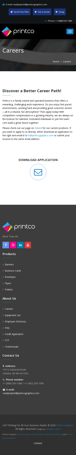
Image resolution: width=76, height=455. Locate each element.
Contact (38, 443)
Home (56, 61)
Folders (9, 289)
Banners (9, 264)
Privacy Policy (23, 434)
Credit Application (14, 334)
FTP (7, 340)
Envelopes (10, 276)
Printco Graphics (65, 425)
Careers (9, 308)
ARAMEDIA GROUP (53, 429)
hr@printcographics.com (40, 135)
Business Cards (13, 270)
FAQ (7, 327)
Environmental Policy (54, 434)
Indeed (38, 128)
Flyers (8, 283)
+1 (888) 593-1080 (63, 20)
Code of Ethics (37, 434)
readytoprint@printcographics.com (30, 4)
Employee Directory (15, 321)
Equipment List (13, 315)
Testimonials (11, 346)
